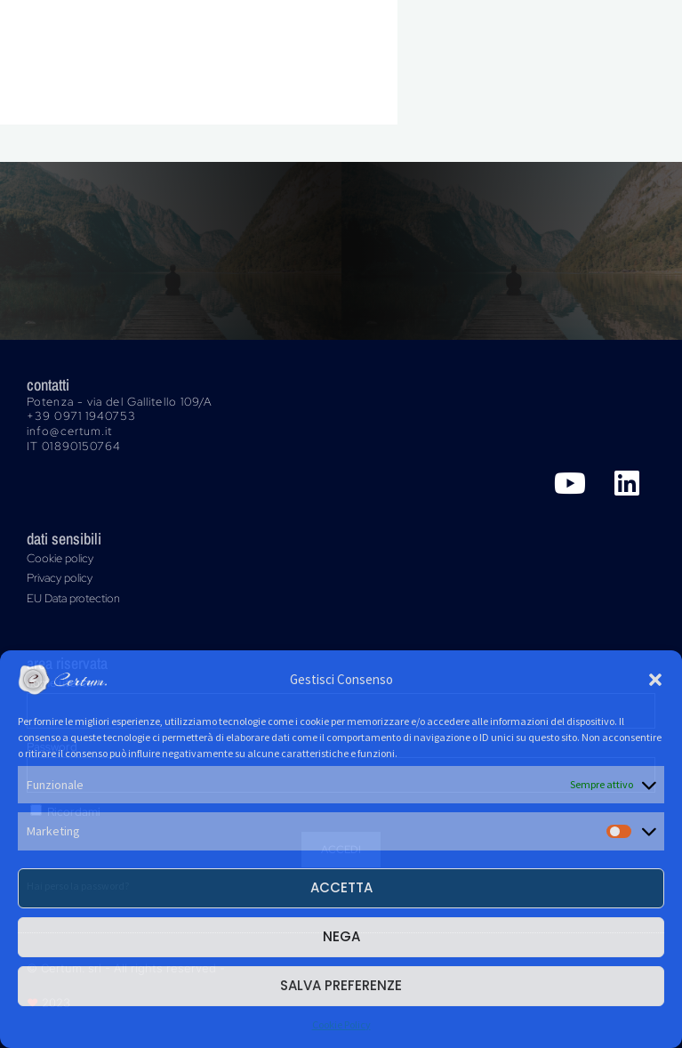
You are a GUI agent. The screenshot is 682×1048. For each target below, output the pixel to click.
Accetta (341, 887)
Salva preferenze (341, 985)
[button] (655, 680)
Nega (341, 936)
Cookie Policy (341, 1024)
